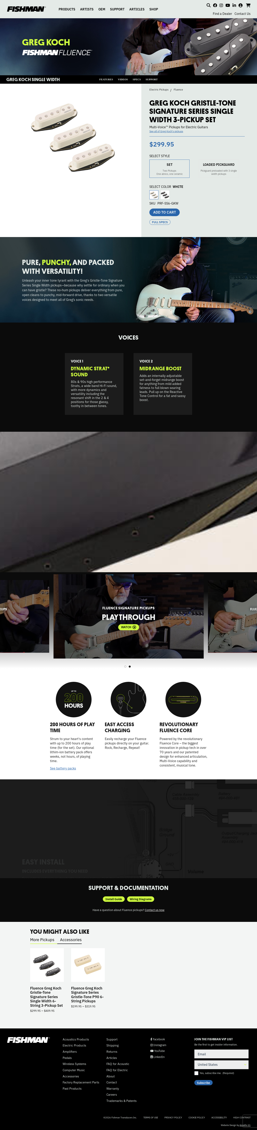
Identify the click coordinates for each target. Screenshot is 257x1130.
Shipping (112, 1045)
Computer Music (74, 1070)
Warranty (112, 1088)
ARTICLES (137, 9)
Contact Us (243, 13)
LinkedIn (157, 1057)
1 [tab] (125, 667)
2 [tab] (130, 667)
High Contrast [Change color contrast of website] (242, 1117)
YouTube (157, 1051)
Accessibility (219, 1117)
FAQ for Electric (117, 1070)
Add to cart (164, 212)
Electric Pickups (158, 89)
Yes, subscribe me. (217, 1073)
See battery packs (63, 768)
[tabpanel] (128, 616)
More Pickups (42, 939)
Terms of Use (150, 1117)
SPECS (137, 79)
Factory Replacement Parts (81, 1082)
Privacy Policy (173, 1117)
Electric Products (74, 1045)
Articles (111, 1058)
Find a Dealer (222, 13)
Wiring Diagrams (141, 899)
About (110, 1076)
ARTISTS (87, 9)
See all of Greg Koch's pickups (166, 131)
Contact (111, 1082)
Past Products (72, 1088)
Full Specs (160, 222)
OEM (101, 9)
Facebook (157, 1039)
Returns (111, 1052)
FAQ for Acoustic (117, 1064)
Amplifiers (70, 1052)
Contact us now (154, 910)
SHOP (153, 9)
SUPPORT (117, 9)
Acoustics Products (76, 1039)
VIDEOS (123, 79)
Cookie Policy (197, 1117)
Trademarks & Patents (121, 1101)
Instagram (158, 1045)
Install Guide (113, 899)
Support (111, 1039)
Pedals (67, 1058)
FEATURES (106, 79)
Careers (111, 1094)
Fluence (178, 89)
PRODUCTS (67, 9)
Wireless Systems (74, 1064)
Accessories (71, 939)
